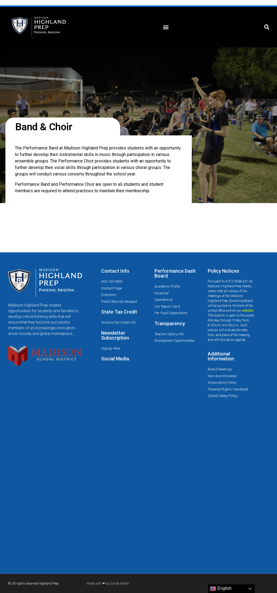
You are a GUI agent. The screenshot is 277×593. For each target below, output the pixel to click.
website (247, 310)
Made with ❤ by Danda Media (108, 583)
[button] (165, 27)
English (221, 588)
